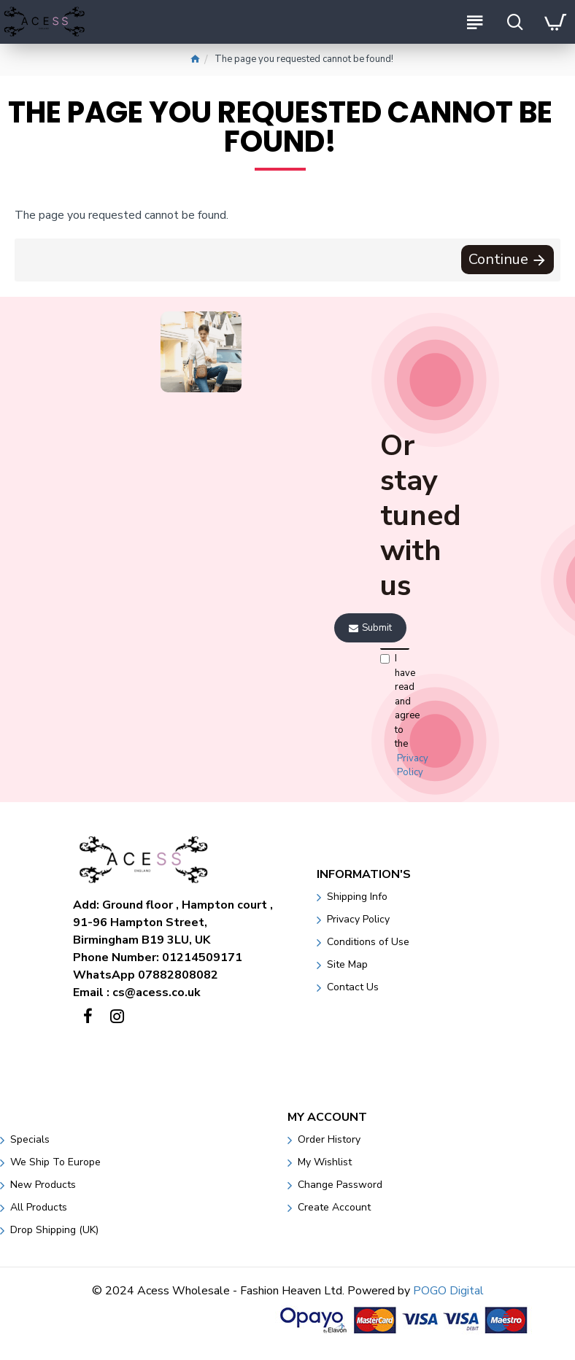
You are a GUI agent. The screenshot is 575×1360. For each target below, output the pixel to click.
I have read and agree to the (393, 716)
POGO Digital (448, 1291)
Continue (498, 260)
